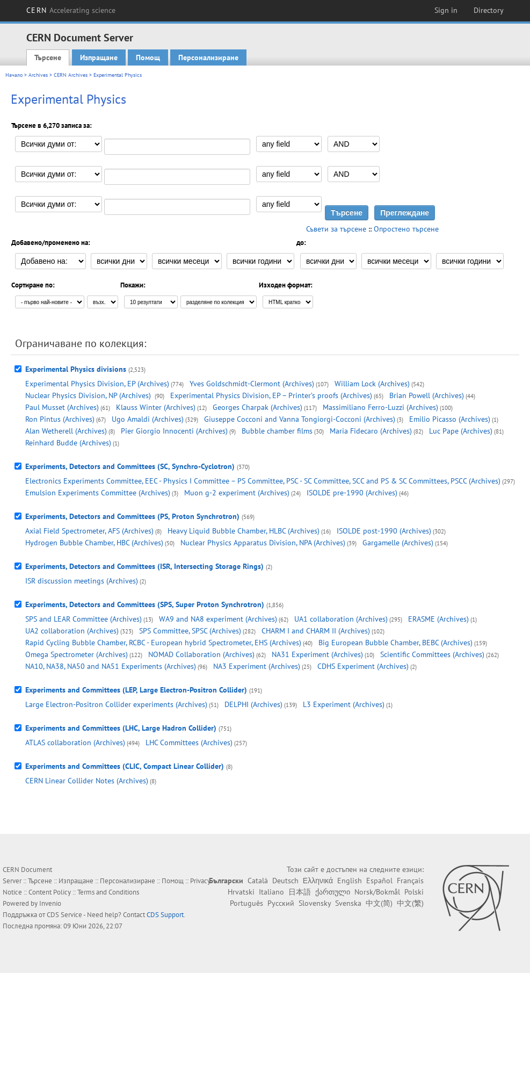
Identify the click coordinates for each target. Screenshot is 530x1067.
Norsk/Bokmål (377, 892)
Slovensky (315, 903)
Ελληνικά (318, 880)
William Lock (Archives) (372, 383)
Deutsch (285, 880)
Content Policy (49, 892)
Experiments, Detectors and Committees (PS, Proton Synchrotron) (132, 516)
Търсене (47, 57)
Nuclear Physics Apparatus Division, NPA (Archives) (262, 542)
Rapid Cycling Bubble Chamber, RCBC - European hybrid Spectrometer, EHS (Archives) (163, 642)
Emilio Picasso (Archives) (449, 419)
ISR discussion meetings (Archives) (81, 581)
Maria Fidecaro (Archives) (371, 431)
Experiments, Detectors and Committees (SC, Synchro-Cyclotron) (130, 466)
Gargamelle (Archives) (397, 542)
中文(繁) (410, 903)
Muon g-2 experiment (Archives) (236, 493)
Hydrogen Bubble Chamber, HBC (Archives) (94, 542)
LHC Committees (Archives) (189, 742)
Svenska (348, 903)
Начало (14, 74)
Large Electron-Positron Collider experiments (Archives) (116, 704)
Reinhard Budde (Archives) (68, 443)
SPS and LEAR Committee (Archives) (83, 619)
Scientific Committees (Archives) (432, 654)
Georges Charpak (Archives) (257, 407)
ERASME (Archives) (438, 619)
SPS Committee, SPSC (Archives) (190, 631)
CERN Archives (71, 74)
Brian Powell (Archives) (426, 395)
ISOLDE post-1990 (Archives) (384, 531)
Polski (414, 892)
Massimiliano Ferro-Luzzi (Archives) (380, 407)
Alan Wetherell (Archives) (66, 431)
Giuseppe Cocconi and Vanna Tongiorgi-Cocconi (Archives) (299, 419)
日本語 (299, 892)
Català (258, 880)
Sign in (446, 10)
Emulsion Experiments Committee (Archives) (97, 493)
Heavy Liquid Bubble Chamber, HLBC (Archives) (244, 531)
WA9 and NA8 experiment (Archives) (218, 619)
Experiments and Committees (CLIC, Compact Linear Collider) (124, 766)
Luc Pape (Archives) (460, 431)
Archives (38, 74)
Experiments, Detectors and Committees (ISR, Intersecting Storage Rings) (144, 566)
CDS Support (165, 914)
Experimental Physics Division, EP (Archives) (97, 383)
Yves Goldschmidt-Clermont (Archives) (252, 383)
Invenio (50, 903)
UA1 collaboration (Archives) (341, 619)
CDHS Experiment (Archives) (363, 666)
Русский (280, 903)
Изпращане (99, 57)
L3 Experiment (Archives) (343, 704)
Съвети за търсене (336, 229)
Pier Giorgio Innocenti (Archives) (174, 431)
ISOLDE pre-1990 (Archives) (352, 493)
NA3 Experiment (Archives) (256, 666)
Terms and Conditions (108, 892)
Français (410, 880)
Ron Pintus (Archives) (60, 419)
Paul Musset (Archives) (62, 407)
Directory (489, 10)
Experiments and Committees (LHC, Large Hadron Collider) (120, 728)
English (349, 880)
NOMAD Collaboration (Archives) (201, 654)
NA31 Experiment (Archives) (317, 654)
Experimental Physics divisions (75, 369)
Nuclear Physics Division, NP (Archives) (89, 395)
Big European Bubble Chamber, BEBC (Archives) (395, 642)
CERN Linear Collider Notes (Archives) (86, 780)
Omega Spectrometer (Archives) (76, 654)
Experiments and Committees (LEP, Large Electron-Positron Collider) (136, 690)
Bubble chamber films (277, 431)
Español (379, 880)
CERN (70, 10)
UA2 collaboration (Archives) (72, 631)
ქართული (332, 892)
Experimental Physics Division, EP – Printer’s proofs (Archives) (271, 395)
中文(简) (379, 903)
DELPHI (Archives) (253, 704)
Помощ (148, 57)
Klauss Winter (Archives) (155, 407)
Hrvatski (241, 892)
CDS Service (64, 914)
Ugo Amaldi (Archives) (148, 419)
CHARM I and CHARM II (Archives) (316, 631)
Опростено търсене (406, 229)
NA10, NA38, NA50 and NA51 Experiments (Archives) (110, 666)
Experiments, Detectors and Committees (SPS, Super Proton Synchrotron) (144, 604)
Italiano (271, 892)
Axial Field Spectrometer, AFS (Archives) (89, 531)
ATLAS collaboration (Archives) (75, 742)
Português (246, 903)
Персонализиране (208, 57)
